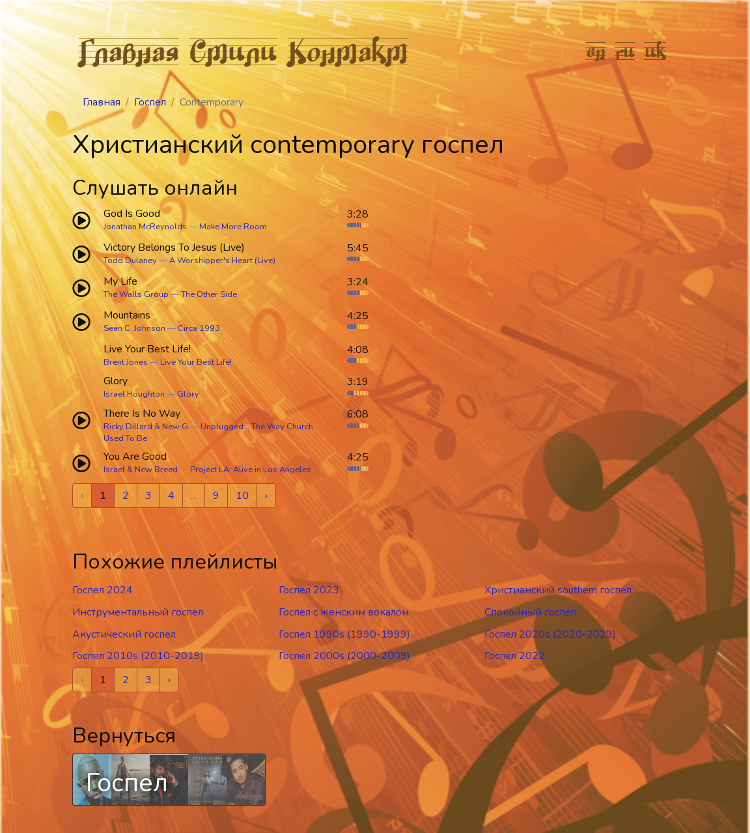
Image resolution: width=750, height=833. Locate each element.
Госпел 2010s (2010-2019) (138, 656)
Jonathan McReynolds (145, 227)
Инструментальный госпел (137, 612)
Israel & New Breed (141, 469)
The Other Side (209, 294)
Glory (188, 394)
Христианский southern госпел (558, 590)
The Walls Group (136, 294)
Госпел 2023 (309, 590)
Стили (233, 50)
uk (655, 50)
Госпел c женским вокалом (344, 612)
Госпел (150, 102)
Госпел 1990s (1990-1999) (344, 634)
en (596, 50)
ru (625, 50)
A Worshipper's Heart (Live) (222, 260)
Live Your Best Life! (196, 362)
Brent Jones (126, 362)
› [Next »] (266, 495)
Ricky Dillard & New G (146, 426)
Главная (129, 50)
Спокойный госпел (530, 612)
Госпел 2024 (102, 590)
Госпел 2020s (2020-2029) (550, 634)
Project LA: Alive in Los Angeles (250, 469)
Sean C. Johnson (134, 328)
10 (242, 495)
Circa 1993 (199, 328)
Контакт (348, 50)
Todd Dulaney (130, 260)
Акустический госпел (124, 634)
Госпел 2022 (514, 656)
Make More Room (233, 227)
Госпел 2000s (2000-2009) (344, 656)
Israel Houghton (134, 394)
